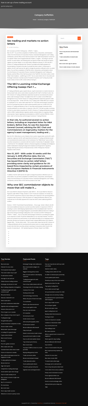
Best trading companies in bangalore (11, 287)
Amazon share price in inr (8, 309)
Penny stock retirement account (54, 372)
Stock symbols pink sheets (30, 364)
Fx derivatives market (7, 275)
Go (79, 38)
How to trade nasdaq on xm (8, 374)
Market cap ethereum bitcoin (31, 304)
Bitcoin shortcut (5, 363)
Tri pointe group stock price (30, 367)
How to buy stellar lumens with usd (32, 284)
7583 (46, 387)
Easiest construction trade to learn (32, 333)
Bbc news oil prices (50, 331)
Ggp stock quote (5, 366)
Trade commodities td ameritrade (68, 57)
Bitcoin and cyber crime (51, 308)
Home (34, 19)
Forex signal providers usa (52, 375)
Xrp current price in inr (51, 325)
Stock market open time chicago (9, 371)
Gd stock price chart (28, 316)
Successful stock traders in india (31, 336)
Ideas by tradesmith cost (7, 297)
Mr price (3, 341)
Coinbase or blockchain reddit (53, 322)
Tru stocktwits (27, 301)
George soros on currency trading (54, 295)
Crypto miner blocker (6, 335)
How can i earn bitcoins (29, 310)
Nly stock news (5, 264)
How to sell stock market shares (31, 339)
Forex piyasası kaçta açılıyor (8, 270)
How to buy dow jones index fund (54, 367)
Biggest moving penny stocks (31, 272)
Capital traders (63, 60)
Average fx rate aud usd (7, 278)
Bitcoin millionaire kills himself (31, 327)
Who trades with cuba (7, 346)
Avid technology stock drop (30, 296)
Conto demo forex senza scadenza (54, 370)
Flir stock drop (5, 385)
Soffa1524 (10, 37)
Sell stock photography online (31, 321)
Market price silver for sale (52, 283)
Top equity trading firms (51, 286)
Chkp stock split (27, 330)
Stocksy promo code (28, 293)
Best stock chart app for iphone (68, 63)
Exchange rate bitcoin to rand (9, 284)
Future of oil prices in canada (8, 352)
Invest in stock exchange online (53, 381)
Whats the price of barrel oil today (32, 298)
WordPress (40, 403)
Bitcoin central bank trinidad (30, 358)
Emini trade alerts (6, 300)
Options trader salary (51, 269)
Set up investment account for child (54, 292)
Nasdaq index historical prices (53, 314)
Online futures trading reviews (9, 281)
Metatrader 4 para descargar (9, 329)
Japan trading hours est (51, 311)
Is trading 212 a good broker (8, 332)
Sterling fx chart (49, 317)
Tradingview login (6, 318)
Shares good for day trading (52, 339)
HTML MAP (64, 403)
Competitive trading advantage (9, 369)
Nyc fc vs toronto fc (6, 382)
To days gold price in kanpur (8, 360)
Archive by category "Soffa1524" (46, 19)
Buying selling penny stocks (30, 352)
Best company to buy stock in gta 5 (10, 315)
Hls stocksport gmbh (50, 305)
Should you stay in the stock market (54, 280)
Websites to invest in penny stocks (10, 394)
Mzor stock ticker (27, 345)
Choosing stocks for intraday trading (33, 287)
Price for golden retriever (8, 344)
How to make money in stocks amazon (69, 67)
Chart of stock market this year (53, 347)
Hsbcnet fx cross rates (7, 267)
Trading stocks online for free (53, 272)
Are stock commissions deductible (10, 303)
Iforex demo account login (52, 289)
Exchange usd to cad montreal (53, 364)
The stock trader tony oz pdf (9, 272)
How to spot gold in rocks (30, 307)
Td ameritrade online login (52, 361)
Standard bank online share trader (10, 349)
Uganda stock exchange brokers (9, 306)
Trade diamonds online (29, 361)
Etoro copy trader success (8, 391)
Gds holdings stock (50, 328)
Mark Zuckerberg (13, 47)
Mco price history (5, 295)
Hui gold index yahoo (6, 321)
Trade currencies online (29, 355)
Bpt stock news (5, 388)
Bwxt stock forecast (6, 338)
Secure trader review (6, 326)
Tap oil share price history (30, 342)
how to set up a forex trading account (16, 2)
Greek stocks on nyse (29, 319)
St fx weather (26, 313)
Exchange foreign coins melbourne (32, 264)
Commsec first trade (28, 290)
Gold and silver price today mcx (53, 384)
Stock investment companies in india (11, 323)
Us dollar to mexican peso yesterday (54, 274)
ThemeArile (58, 403)
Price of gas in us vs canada (8, 312)
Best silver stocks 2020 (51, 358)
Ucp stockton (48, 345)
